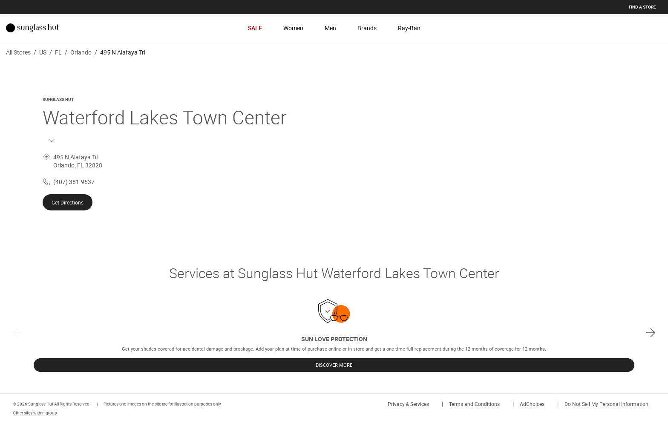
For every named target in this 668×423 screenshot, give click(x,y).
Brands (367, 28)
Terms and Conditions (474, 403)
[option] (334, 332)
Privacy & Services (408, 403)
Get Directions (68, 202)
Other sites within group (35, 413)
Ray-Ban (409, 28)
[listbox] (334, 332)
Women (293, 28)
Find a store (642, 7)
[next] (650, 332)
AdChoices (532, 403)
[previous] (17, 332)
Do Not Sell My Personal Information (606, 403)
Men (330, 28)
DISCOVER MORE (334, 365)
